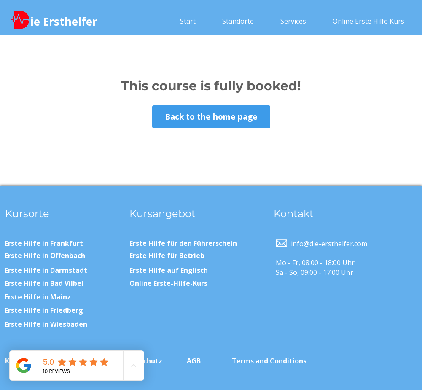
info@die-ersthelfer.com (329, 243)
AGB (194, 361)
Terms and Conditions (269, 361)
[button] (238, 21)
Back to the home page (211, 116)
